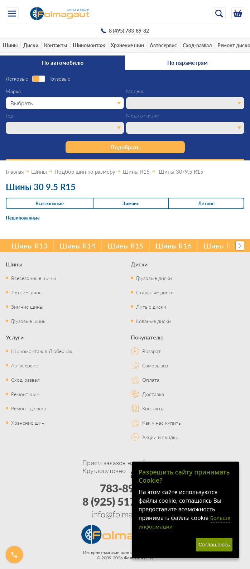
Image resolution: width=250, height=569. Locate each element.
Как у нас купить (161, 422)
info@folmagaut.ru (125, 514)
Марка (13, 91)
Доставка (153, 393)
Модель (135, 91)
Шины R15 (125, 246)
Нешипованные (23, 218)
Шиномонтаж (89, 45)
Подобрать (125, 147)
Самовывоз (155, 365)
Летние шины (27, 292)
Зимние (130, 203)
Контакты (55, 45)
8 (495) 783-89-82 (131, 481)
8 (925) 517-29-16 (125, 501)
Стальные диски (155, 292)
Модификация (142, 115)
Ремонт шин (25, 393)
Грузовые (59, 79)
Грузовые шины (29, 320)
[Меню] (12, 13)
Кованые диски (153, 320)
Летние (206, 203)
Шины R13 (29, 246)
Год (9, 115)
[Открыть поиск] (219, 13)
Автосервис (163, 45)
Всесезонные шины (33, 277)
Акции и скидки (160, 436)
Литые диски (151, 306)
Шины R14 (77, 246)
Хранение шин (127, 45)
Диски (30, 45)
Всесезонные (49, 203)
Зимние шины (27, 306)
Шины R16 (173, 246)
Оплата (150, 379)
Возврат (151, 351)
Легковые (17, 79)
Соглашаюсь (214, 544)
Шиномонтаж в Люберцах (41, 351)
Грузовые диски (154, 277)
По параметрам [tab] (187, 62)
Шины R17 (221, 246)
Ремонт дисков (28, 408)
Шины (10, 45)
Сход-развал (197, 45)
